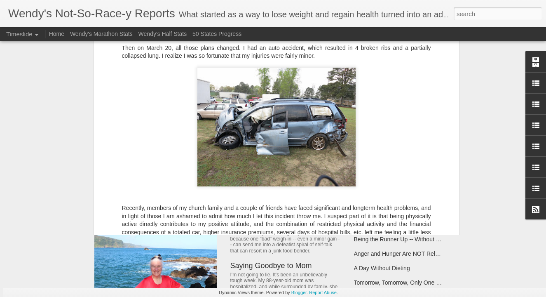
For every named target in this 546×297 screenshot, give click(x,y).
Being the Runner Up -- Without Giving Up (408, 239)
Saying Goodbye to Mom (271, 266)
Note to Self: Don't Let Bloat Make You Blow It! (306, 212)
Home (56, 34)
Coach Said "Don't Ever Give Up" (396, 164)
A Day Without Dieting (382, 268)
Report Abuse (323, 292)
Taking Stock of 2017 (381, 149)
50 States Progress (216, 34)
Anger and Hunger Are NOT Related (400, 253)
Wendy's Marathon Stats (101, 34)
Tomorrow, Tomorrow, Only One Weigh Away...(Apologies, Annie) (436, 282)
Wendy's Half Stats (162, 34)
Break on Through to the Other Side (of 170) (410, 210)
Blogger (299, 292)
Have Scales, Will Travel (385, 225)
